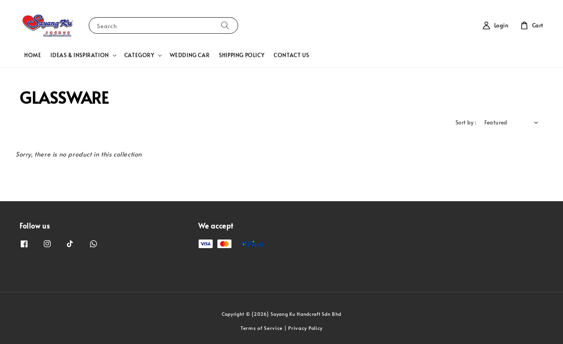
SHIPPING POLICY (241, 55)
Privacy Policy (305, 327)
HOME (32, 55)
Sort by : (466, 122)
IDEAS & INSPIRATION (79, 55)
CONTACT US (291, 55)
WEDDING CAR (190, 55)
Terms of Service (261, 327)
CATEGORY (139, 55)
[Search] (225, 25)
